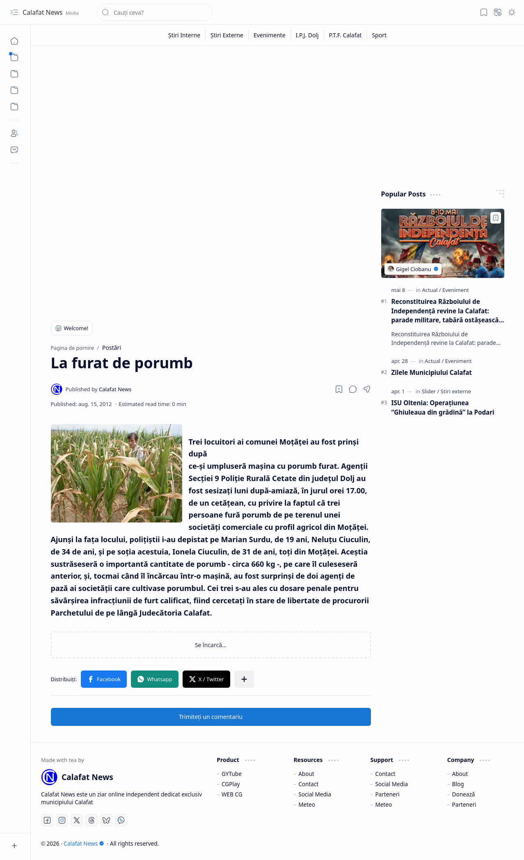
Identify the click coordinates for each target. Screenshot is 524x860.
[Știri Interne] (184, 35)
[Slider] (430, 391)
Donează (463, 794)
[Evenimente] (270, 35)
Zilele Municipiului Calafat (431, 372)
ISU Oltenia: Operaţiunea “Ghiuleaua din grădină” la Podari (442, 407)
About (306, 774)
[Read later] (339, 389)
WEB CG (232, 794)
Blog (458, 784)
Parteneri (387, 794)
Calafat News (43, 12)
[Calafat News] (99, 389)
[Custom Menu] (14, 90)
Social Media (314, 794)
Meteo (306, 804)
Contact (308, 784)
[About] (14, 133)
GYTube (232, 774)
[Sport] (379, 35)
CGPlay (231, 784)
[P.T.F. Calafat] (345, 35)
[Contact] (14, 149)
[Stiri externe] (456, 391)
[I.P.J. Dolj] (307, 35)
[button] (14, 12)
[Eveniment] (455, 290)
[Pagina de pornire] (14, 41)
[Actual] (431, 290)
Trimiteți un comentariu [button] (211, 717)
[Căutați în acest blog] (154, 12)
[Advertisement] (278, 115)
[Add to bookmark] (495, 218)
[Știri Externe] (227, 35)
